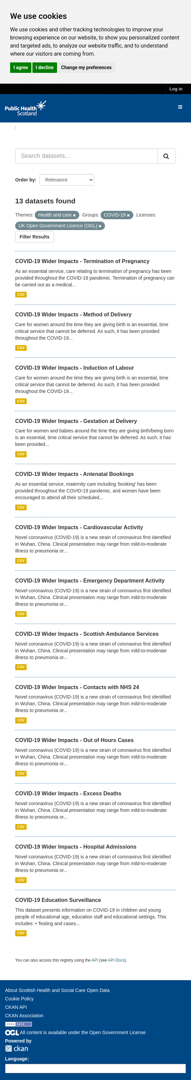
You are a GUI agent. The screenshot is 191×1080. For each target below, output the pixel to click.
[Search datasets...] (86, 156)
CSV (21, 294)
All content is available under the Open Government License (75, 1032)
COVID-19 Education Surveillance (58, 900)
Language (16, 1058)
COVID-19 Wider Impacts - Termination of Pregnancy (82, 261)
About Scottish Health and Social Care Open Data (57, 990)
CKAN (16, 1048)
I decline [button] (45, 67)
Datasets (32, 128)
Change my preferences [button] (86, 67)
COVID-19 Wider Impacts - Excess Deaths (68, 793)
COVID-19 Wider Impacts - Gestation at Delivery (76, 421)
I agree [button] (20, 67)
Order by (25, 179)
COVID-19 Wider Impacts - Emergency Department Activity (90, 581)
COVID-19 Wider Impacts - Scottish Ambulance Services (87, 634)
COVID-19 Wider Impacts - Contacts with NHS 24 (77, 687)
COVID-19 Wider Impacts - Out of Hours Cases (74, 740)
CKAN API (16, 1007)
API (94, 960)
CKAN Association (24, 1015)
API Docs (116, 960)
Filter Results (35, 236)
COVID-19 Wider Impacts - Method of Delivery (73, 314)
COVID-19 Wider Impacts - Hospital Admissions (75, 847)
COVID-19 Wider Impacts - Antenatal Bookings (74, 474)
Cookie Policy (19, 998)
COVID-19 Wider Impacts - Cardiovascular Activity (79, 527)
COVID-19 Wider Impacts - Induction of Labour (74, 368)
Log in (176, 88)
